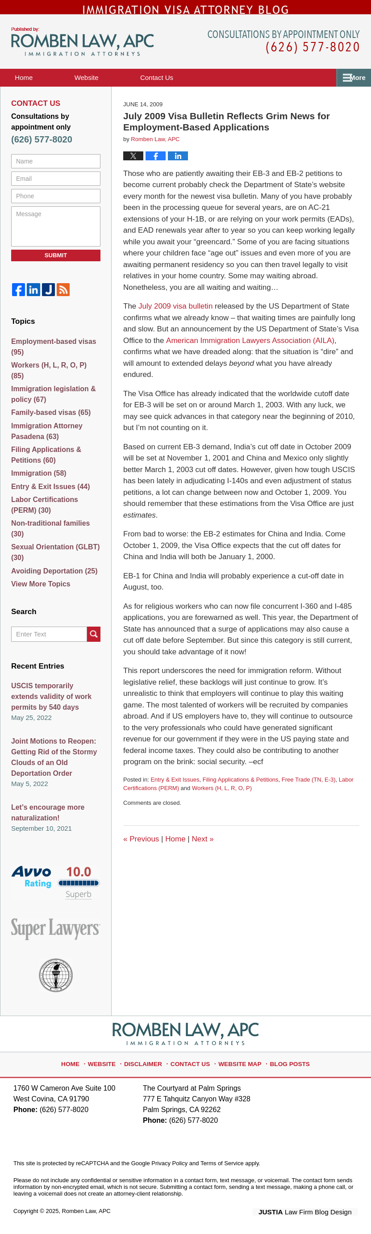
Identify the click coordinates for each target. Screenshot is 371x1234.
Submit (56, 266)
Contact (192, 88)
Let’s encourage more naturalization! (45, 812)
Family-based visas (48, 416)
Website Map (238, 1059)
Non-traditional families (55, 533)
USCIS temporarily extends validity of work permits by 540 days (54, 700)
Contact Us (192, 1059)
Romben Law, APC (86, 1210)
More (353, 88)
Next (202, 850)
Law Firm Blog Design (315, 1210)
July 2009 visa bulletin (174, 318)
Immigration (37, 479)
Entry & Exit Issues (174, 790)
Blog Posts (283, 1059)
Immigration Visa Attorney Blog (82, 53)
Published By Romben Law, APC (284, 53)
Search (93, 638)
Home (36, 88)
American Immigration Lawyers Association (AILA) (250, 351)
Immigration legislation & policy (51, 397)
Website (110, 88)
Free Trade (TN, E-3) (309, 790)
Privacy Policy (169, 1162)
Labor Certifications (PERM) (55, 514)
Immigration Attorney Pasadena (45, 435)
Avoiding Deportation (52, 572)
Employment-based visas (51, 357)
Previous (141, 850)
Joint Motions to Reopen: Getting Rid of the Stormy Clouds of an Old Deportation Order (51, 759)
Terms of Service (222, 1162)
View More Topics (39, 586)
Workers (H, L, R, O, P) (222, 799)
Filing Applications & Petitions (241, 790)
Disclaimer (148, 1059)
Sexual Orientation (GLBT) (53, 553)
